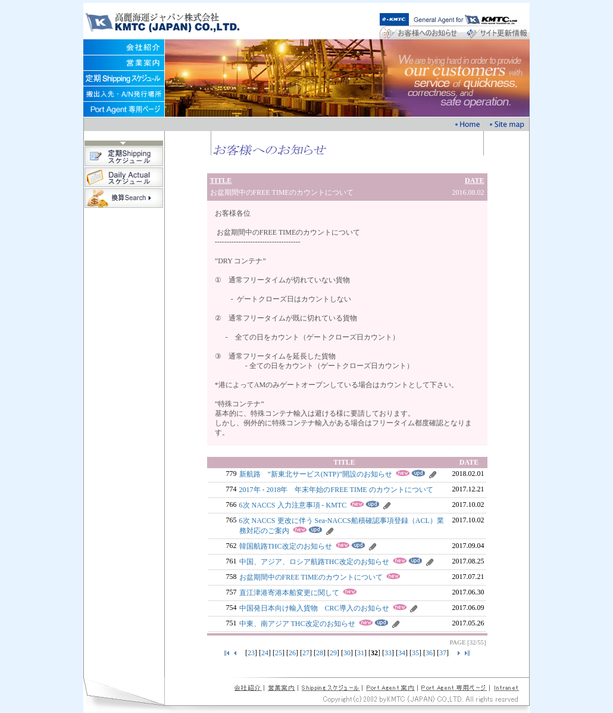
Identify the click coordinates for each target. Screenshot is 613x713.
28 (319, 653)
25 (278, 653)
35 (415, 653)
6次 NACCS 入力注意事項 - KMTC (293, 505)
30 (347, 653)
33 (388, 653)
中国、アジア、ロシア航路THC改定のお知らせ (314, 562)
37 (442, 653)
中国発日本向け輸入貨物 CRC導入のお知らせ (314, 608)
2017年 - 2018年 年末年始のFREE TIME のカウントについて (336, 489)
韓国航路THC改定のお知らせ (285, 546)
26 (292, 653)
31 (360, 653)
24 (264, 653)
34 (401, 653)
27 (305, 653)
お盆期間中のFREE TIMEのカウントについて (311, 577)
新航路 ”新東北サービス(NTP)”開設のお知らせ (315, 474)
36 (429, 653)
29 (333, 653)
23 (251, 653)
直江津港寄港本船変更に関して (289, 593)
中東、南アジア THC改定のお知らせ (297, 623)
